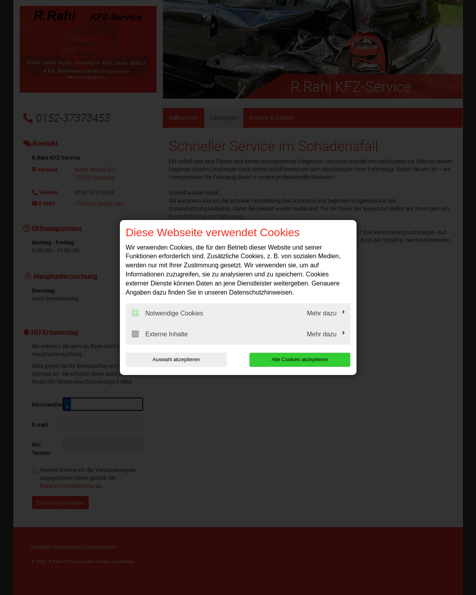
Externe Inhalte (160, 334)
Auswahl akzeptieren (176, 359)
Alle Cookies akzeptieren (300, 359)
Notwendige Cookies (167, 313)
